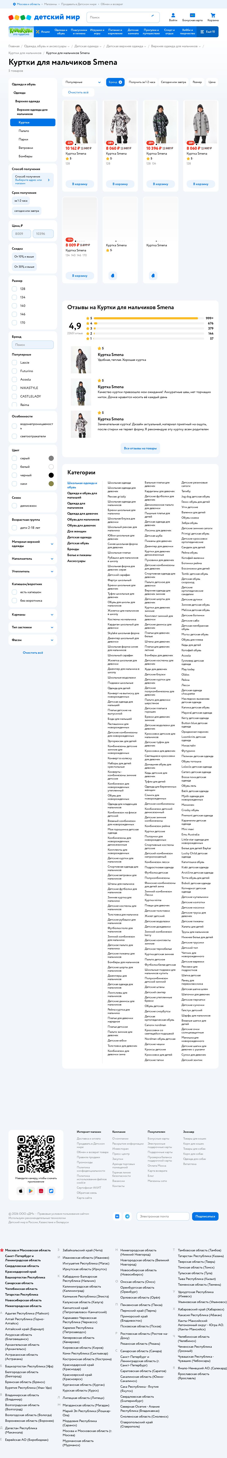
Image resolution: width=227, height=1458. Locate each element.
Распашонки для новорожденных (118, 725)
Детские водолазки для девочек (160, 727)
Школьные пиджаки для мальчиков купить (160, 971)
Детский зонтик (192, 1060)
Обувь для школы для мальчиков (121, 604)
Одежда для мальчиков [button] (76, 505)
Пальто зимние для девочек (120, 1033)
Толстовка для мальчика (123, 914)
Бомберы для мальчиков (123, 962)
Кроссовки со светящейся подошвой (159, 1032)
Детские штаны (155, 987)
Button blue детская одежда (194, 724)
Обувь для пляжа (192, 639)
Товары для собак (194, 1149)
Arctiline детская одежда (197, 872)
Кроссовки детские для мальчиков (160, 735)
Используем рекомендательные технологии (37, 1218)
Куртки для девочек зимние (157, 609)
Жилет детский (155, 916)
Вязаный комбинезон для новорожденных (122, 822)
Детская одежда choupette (192, 692)
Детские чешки (155, 1044)
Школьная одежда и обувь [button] (82, 485)
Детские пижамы (193, 921)
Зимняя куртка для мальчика (119, 899)
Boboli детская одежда (196, 883)
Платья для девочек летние (157, 648)
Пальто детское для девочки (157, 583)
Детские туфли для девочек (157, 744)
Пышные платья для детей (157, 515)
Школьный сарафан (120, 655)
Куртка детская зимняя (159, 954)
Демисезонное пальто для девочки (159, 506)
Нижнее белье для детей (197, 937)
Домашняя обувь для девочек (158, 766)
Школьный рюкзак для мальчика (122, 528)
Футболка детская (156, 872)
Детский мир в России (23, 1222)
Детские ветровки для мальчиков (122, 877)
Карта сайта (84, 1198)
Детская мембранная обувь (195, 627)
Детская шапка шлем (195, 989)
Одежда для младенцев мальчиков (122, 805)
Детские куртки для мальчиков (120, 860)
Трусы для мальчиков (195, 932)
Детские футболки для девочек (159, 498)
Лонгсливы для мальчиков (117, 994)
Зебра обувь (190, 523)
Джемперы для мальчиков (117, 977)
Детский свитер (155, 992)
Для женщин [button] (76, 531)
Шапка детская (191, 975)
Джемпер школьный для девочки (123, 640)
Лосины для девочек (158, 530)
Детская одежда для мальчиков (120, 986)
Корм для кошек (193, 1143)
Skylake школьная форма (123, 633)
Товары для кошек (194, 1138)
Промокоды (85, 1162)
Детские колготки (193, 902)
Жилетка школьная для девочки (122, 662)
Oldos (185, 674)
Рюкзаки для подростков (189, 968)
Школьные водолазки (122, 677)
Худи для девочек (156, 669)
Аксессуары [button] (76, 561)
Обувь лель (189, 786)
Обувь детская (154, 1006)
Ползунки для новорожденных (155, 838)
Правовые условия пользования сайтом (63, 1214)
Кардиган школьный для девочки (123, 626)
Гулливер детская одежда (193, 662)
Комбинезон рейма (157, 826)
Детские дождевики (158, 926)
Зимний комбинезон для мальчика (121, 938)
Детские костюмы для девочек (159, 662)
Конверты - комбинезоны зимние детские (122, 775)
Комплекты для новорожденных (118, 851)
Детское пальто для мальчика (120, 946)
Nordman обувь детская (160, 1039)
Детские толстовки (157, 910)
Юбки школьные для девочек (121, 537)
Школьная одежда (119, 483)
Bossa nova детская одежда (194, 778)
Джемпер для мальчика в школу (123, 670)
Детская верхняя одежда (124, 46)
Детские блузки (155, 674)
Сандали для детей (193, 547)
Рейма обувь (190, 552)
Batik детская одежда (195, 791)
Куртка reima (153, 900)
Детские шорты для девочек (157, 600)
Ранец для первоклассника (192, 982)
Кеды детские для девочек (156, 774)
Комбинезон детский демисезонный (158, 810)
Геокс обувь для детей (196, 502)
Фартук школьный (119, 580)
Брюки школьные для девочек (121, 587)
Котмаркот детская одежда (194, 890)
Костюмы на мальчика (122, 619)
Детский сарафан (119, 575)
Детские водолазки (157, 921)
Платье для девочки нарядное (120, 1019)
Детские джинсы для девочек (158, 626)
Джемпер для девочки (159, 546)
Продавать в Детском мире (91, 1145)
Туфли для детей (155, 781)
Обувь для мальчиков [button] (83, 519)
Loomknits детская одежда (194, 738)
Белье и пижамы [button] (79, 555)
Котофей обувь (191, 650)
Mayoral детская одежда (197, 712)
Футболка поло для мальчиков (120, 929)
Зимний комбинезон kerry (158, 933)
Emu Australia (190, 834)
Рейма (185, 680)
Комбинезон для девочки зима (118, 1052)
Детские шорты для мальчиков (120, 969)
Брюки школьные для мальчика (121, 511)
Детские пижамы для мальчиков (121, 955)
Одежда (19, 93)
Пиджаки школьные (120, 683)
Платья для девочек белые (157, 634)
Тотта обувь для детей (195, 878)
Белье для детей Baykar (196, 848)
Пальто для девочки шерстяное (157, 701)
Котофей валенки (193, 558)
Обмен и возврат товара (92, 1152)
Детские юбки (117, 1040)
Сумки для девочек (194, 1054)
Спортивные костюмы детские (159, 846)
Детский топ (190, 948)
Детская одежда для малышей (120, 703)
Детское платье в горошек (156, 710)
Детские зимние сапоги (197, 528)
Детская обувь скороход (191, 580)
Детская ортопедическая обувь (159, 1018)
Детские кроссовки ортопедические (194, 540)
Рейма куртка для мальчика (119, 1011)
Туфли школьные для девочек (121, 595)
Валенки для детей (193, 512)
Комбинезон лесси (157, 862)
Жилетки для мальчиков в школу (123, 612)
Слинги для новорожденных (155, 796)
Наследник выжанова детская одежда (195, 700)
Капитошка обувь (193, 862)
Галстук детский (192, 1010)
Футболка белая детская (160, 964)
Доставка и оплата (88, 1138)
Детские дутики (192, 599)
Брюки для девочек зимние (157, 718)
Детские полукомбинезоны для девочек (159, 691)
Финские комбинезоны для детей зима (160, 884)
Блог (151, 1176)
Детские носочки (193, 907)
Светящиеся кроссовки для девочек (160, 757)
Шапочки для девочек (196, 994)
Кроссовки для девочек (160, 751)
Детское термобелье (158, 949)
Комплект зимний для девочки (159, 617)
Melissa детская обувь (196, 610)
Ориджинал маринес (195, 732)
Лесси (186, 685)
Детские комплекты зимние (158, 942)
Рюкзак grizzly (117, 496)
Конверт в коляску (120, 758)
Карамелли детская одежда (194, 822)
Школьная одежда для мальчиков (122, 503)
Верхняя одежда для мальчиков (174, 46)
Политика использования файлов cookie (92, 1179)
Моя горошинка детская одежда (123, 831)
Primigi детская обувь (195, 533)
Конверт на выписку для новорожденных (123, 695)
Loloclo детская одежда (197, 766)
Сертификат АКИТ (89, 1187)
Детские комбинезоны (160, 804)
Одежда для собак (194, 1159)
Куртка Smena (111, 354)
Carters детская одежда (196, 772)
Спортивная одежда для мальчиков (123, 868)
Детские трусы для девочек (194, 914)
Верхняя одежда (27, 101)
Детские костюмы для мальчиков (122, 907)
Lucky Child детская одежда (194, 855)
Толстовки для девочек (122, 1046)
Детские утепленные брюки (158, 999)
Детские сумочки (193, 1005)
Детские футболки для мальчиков (122, 890)
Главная (13, 46)
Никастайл (188, 745)
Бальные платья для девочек (157, 484)
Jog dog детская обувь (196, 496)
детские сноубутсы (158, 1011)
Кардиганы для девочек (160, 491)
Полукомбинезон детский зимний (156, 980)
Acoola (186, 655)
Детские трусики (193, 942)
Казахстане (46, 1222)
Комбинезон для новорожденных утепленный (118, 787)
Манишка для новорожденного (193, 1039)
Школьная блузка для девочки (121, 520)
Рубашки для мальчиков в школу (123, 559)
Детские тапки (154, 1060)
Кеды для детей (191, 645)
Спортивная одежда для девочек (160, 575)
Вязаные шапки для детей (194, 1022)
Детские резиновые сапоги (195, 484)
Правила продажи (88, 1157)
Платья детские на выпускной (119, 712)
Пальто (24, 131)
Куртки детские (155, 831)
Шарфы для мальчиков (196, 1015)
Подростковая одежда (159, 867)
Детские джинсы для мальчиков (121, 1003)
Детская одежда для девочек (157, 523)
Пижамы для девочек (158, 541)
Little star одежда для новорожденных (195, 841)
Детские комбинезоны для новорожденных (123, 734)
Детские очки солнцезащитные (193, 1030)
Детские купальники (195, 897)
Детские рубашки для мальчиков (122, 921)
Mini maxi (188, 829)
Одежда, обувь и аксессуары (45, 46)
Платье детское (118, 1027)
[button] (208, 31)
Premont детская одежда (197, 815)
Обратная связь (87, 1193)
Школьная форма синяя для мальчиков (123, 648)
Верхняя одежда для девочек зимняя (157, 592)
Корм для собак (193, 1154)
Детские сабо (190, 620)
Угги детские (190, 507)
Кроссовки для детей (158, 1054)
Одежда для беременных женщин (160, 788)
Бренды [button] (73, 549)
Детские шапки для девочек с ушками (194, 1047)
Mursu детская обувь (195, 634)
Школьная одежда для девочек (122, 489)
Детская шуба (153, 535)
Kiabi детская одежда (195, 867)
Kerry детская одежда (195, 718)
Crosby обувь (190, 810)
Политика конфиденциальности (91, 1169)
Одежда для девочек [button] (82, 513)
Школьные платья (119, 552)
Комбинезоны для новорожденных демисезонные (119, 841)
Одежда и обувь (24, 84)
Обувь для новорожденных (118, 797)
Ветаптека (189, 1164)
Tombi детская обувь (195, 574)
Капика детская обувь (195, 707)
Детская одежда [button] (79, 537)
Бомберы (25, 156)
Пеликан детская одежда (197, 756)
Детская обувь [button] (78, 543)
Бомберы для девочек (159, 655)
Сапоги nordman (155, 1025)
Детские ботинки (193, 615)
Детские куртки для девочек (157, 681)
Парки (23, 139)
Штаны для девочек (157, 641)
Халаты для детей (193, 926)
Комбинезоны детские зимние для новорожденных (122, 750)
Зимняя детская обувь (196, 604)
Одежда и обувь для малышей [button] (82, 495)
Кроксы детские (155, 1049)
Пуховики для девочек (159, 560)
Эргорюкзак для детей (122, 741)
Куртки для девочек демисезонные (157, 553)
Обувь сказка (190, 517)
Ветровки (26, 148)
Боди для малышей (120, 719)
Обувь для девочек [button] (81, 525)
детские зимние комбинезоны (155, 819)
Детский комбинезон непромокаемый (159, 855)
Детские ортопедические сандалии (192, 591)
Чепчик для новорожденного (193, 954)
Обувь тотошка (191, 761)
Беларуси (62, 1222)
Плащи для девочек (157, 905)
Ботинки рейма (192, 563)
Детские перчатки (193, 999)
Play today (188, 669)
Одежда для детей (119, 688)
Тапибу (186, 491)
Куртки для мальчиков (24, 53)
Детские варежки (193, 961)
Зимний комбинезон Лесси (158, 893)
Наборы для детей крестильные (119, 765)
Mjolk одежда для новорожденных (193, 798)
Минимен (188, 805)
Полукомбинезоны (157, 878)
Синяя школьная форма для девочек (123, 545)
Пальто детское (155, 959)
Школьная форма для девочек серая (121, 568)
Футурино (188, 751)
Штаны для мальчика (121, 884)
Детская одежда (86, 46)
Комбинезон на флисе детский (122, 814)
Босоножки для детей (196, 568)
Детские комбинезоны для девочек (160, 567)
